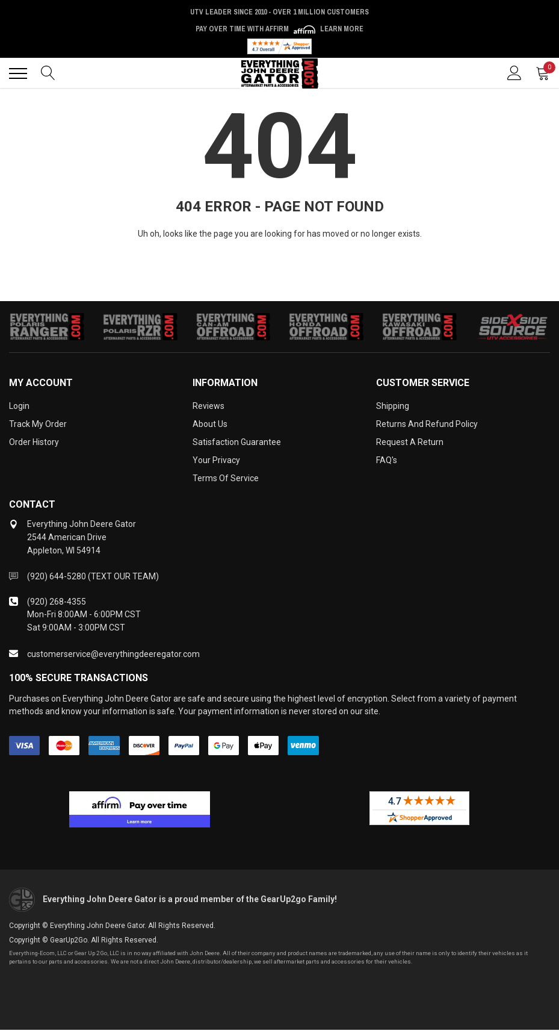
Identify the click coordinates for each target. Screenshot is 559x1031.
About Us (210, 424)
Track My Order (38, 424)
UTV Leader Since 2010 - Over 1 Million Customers (279, 12)
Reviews (208, 406)
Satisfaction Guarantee (237, 442)
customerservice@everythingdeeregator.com (113, 654)
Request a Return (409, 442)
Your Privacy (216, 460)
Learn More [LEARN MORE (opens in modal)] (341, 29)
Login (19, 406)
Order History (34, 442)
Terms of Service (226, 478)
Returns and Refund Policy (427, 424)
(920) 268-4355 (56, 601)
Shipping (392, 406)
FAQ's (386, 460)
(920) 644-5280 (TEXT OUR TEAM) (93, 576)
